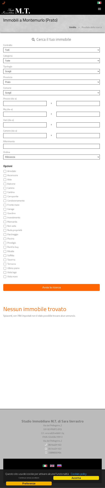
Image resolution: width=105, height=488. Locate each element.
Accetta (76, 478)
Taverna (11, 259)
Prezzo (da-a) (10, 98)
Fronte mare (13, 204)
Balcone (11, 183)
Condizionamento (16, 200)
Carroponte (12, 196)
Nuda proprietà (14, 230)
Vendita (72, 27)
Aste (9, 179)
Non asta (11, 226)
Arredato (11, 171)
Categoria (7, 55)
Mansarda (12, 221)
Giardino (11, 213)
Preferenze (29, 483)
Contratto (7, 45)
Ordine (6, 152)
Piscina (10, 238)
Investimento (13, 217)
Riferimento (9, 141)
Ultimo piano (13, 268)
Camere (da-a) (10, 130)
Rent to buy (13, 247)
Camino (11, 188)
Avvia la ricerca (51, 287)
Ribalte (10, 251)
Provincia (7, 77)
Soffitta (10, 255)
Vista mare (12, 276)
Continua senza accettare (29, 478)
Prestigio (11, 242)
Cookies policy (78, 474)
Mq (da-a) (8, 109)
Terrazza (11, 263)
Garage (10, 209)
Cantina (11, 192)
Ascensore (12, 175)
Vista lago (12, 272)
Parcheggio (12, 234)
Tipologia (7, 66)
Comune (7, 88)
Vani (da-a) (8, 120)
